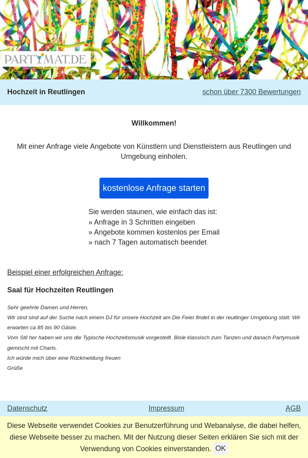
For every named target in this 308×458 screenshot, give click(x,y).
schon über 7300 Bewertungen (252, 92)
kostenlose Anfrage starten (154, 188)
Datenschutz (27, 408)
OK (220, 449)
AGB (293, 408)
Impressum (166, 408)
